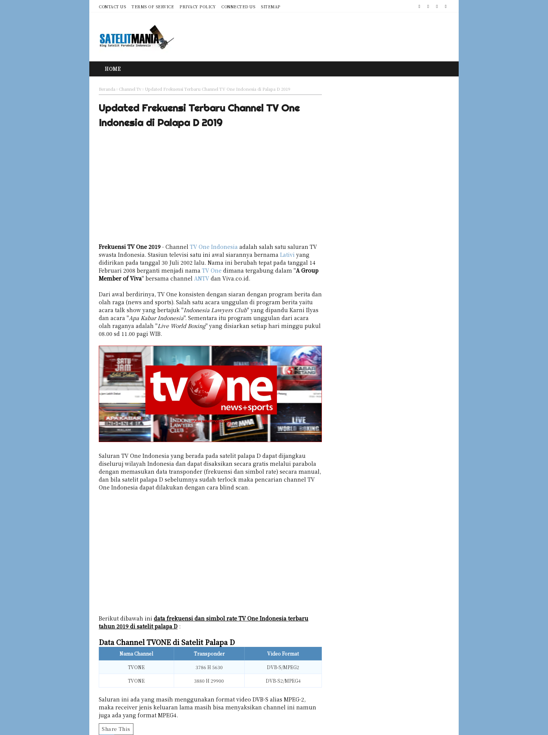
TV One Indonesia (214, 246)
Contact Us (112, 6)
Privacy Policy (197, 6)
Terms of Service (153, 6)
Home (113, 69)
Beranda (107, 89)
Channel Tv (130, 89)
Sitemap (270, 6)
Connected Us (238, 6)
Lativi (287, 254)
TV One (212, 270)
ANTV (201, 278)
